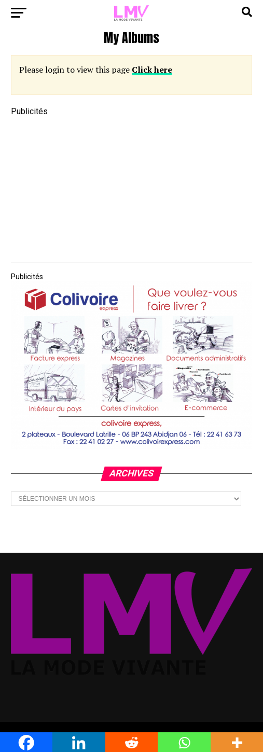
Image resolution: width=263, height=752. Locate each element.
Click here (152, 69)
